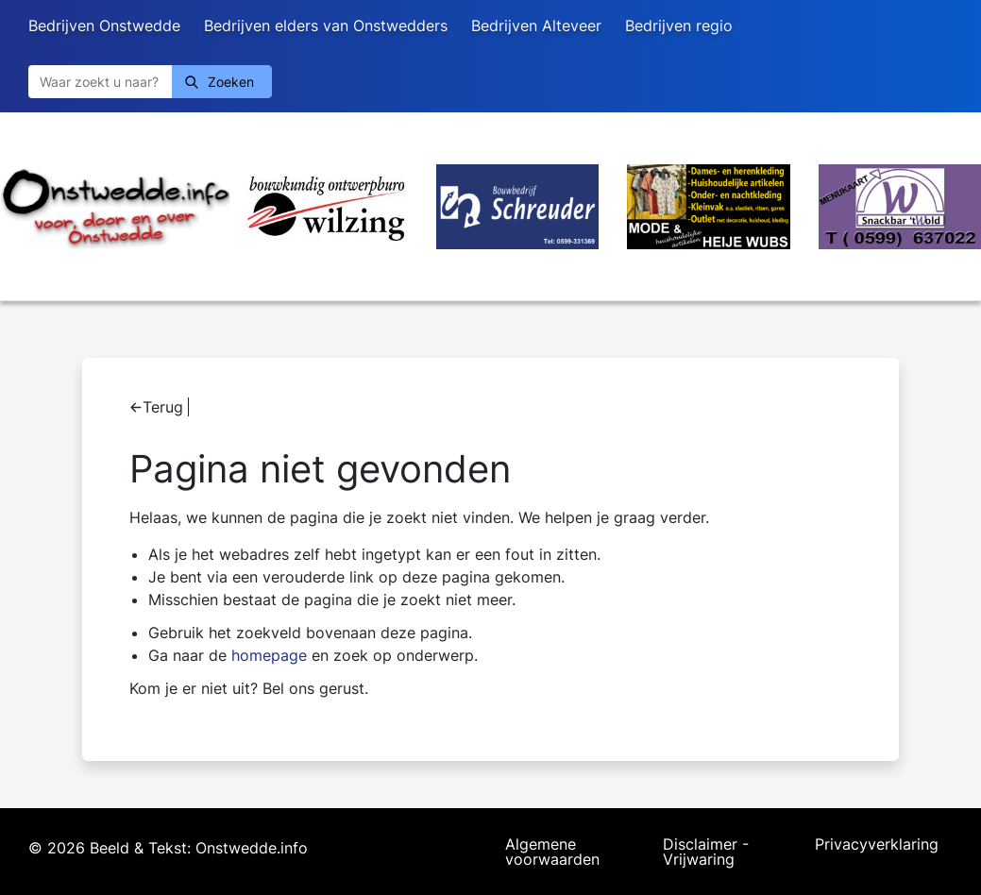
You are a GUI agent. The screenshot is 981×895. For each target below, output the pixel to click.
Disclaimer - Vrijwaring (706, 851)
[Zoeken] (100, 81)
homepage (269, 655)
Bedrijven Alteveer (536, 25)
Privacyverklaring (877, 844)
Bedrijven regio (679, 25)
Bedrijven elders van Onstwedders (326, 25)
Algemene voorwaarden (552, 851)
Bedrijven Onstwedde (104, 25)
